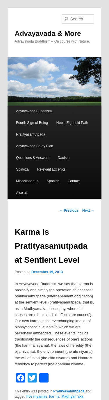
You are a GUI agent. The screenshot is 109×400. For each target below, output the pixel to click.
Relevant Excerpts (51, 169)
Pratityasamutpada (30, 134)
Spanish (53, 181)
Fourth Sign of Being (32, 123)
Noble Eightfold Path (72, 123)
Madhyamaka (72, 396)
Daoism (64, 158)
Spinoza (22, 169)
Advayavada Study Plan (34, 146)
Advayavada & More (48, 33)
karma (54, 396)
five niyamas (36, 396)
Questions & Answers (32, 158)
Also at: (22, 193)
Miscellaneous (27, 181)
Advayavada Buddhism (34, 111)
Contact (74, 181)
